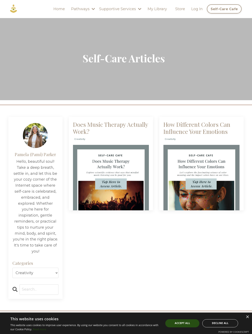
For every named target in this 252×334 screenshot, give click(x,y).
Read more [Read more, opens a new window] (39, 329)
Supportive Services (120, 9)
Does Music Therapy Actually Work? (110, 128)
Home (59, 9)
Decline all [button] (220, 323)
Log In (197, 9)
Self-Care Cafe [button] (224, 9)
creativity (79, 139)
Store (180, 9)
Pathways (83, 9)
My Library (157, 9)
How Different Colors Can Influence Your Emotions (196, 128)
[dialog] (126, 323)
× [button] (247, 317)
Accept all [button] (182, 323)
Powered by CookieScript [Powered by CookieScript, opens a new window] (233, 331)
